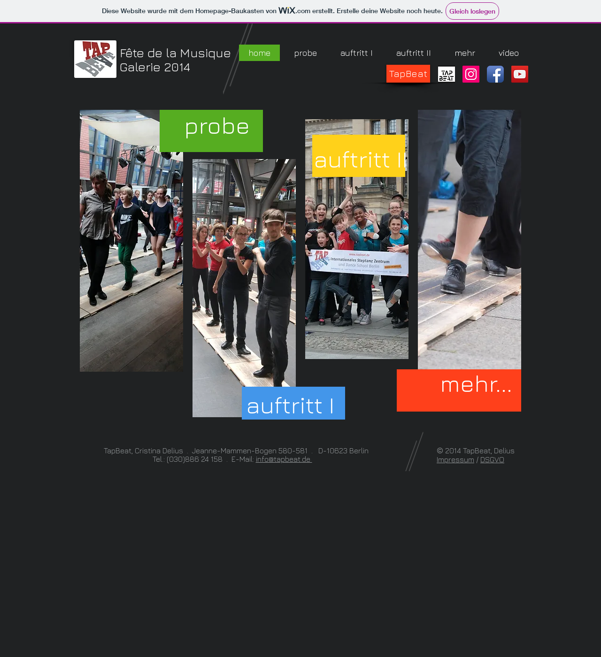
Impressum (455, 459)
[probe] (217, 125)
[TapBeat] (408, 74)
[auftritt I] (290, 405)
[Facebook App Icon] (495, 74)
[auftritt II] (361, 159)
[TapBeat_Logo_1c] (446, 74)
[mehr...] (476, 383)
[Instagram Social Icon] (470, 74)
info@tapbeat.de (284, 459)
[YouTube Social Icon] (519, 74)
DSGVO (492, 459)
